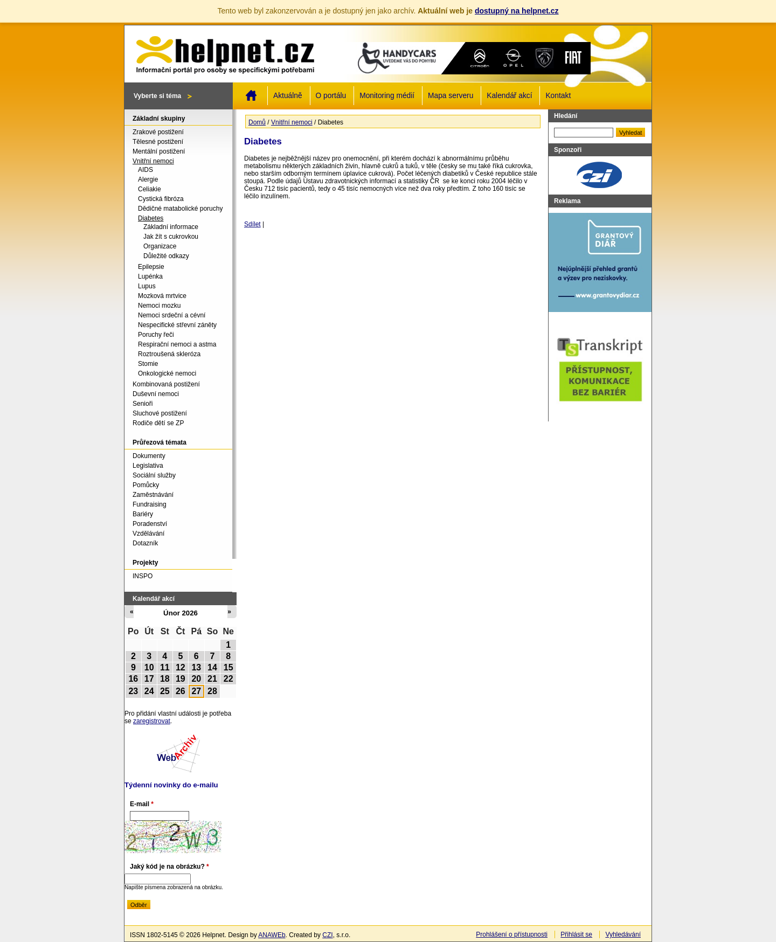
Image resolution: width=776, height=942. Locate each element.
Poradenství (150, 524)
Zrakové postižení (158, 132)
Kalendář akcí (509, 96)
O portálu (331, 96)
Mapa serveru (450, 96)
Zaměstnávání (153, 494)
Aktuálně (287, 96)
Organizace (159, 246)
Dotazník (145, 543)
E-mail (142, 804)
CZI (327, 935)
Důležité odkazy (166, 256)
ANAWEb (271, 935)
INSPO (143, 576)
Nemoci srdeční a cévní (171, 315)
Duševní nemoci (156, 394)
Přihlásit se (576, 934)
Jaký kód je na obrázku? (169, 866)
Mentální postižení (159, 151)
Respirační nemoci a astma (177, 344)
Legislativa (148, 465)
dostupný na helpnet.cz (517, 10)
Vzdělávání (148, 533)
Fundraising (150, 504)
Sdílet (252, 224)
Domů (251, 95)
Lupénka (150, 276)
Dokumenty (149, 456)
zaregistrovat (151, 721)
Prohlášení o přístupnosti (512, 934)
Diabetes (150, 218)
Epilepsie (151, 267)
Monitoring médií (386, 96)
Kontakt (558, 96)
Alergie (148, 179)
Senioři (143, 403)
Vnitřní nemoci (292, 122)
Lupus (147, 286)
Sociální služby (154, 475)
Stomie (148, 364)
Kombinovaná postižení (166, 384)
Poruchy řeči (156, 334)
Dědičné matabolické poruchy (180, 208)
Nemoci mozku (159, 305)
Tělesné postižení (158, 142)
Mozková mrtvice (162, 296)
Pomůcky (146, 485)
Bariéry (143, 514)
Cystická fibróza (161, 199)
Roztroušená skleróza (169, 354)
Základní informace (170, 227)
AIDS (145, 170)
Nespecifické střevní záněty (177, 325)
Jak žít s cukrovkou (170, 236)
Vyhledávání (623, 934)
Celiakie (149, 189)
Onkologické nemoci (167, 373)
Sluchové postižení (160, 413)
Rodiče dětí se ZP (158, 423)
